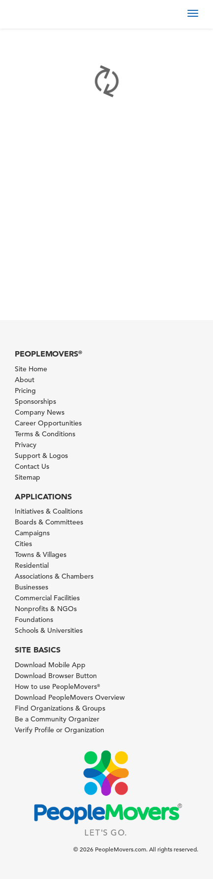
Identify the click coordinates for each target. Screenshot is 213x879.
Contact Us (32, 466)
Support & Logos (41, 455)
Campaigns (32, 532)
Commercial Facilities (47, 597)
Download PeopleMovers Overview (70, 697)
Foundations (34, 619)
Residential (32, 565)
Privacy (25, 444)
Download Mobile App (50, 664)
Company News (39, 412)
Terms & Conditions (45, 433)
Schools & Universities (49, 630)
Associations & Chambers (54, 576)
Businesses (31, 587)
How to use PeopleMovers (57, 686)
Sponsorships (35, 401)
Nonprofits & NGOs (46, 608)
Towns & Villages (40, 554)
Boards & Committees (49, 522)
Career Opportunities (48, 423)
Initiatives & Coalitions (49, 511)
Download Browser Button (56, 675)
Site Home (31, 368)
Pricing (25, 390)
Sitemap (27, 477)
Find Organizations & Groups (60, 708)
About (24, 379)
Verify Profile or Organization (59, 729)
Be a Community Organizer (57, 719)
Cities (23, 543)
